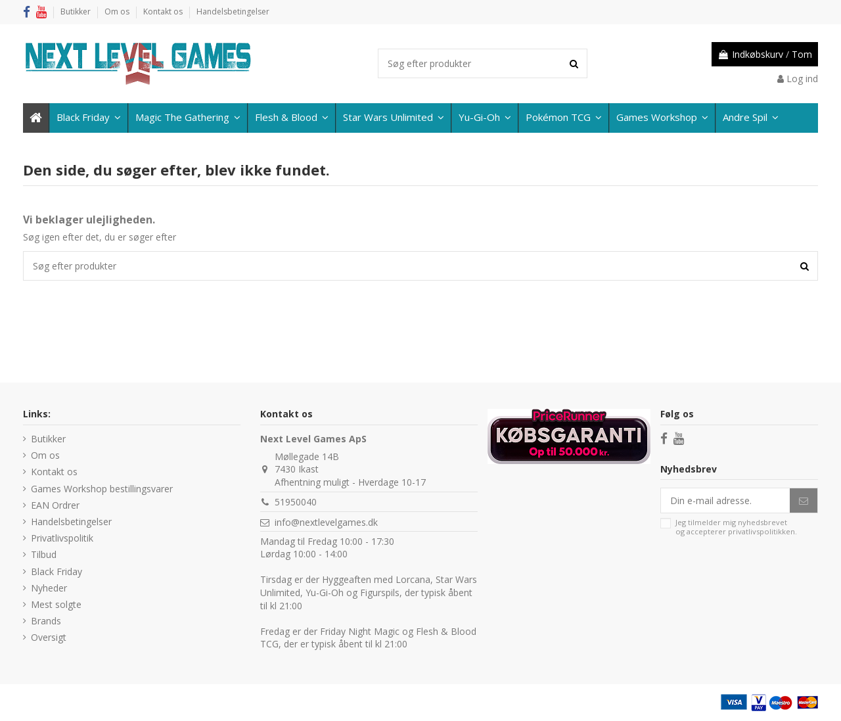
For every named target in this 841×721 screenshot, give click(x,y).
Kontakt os (164, 11)
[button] (750, 118)
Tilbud (44, 554)
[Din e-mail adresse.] (725, 500)
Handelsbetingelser (232, 11)
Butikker (76, 11)
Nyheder (49, 588)
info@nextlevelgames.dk (326, 522)
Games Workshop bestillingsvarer (102, 488)
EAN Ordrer (55, 505)
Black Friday (56, 571)
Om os (117, 11)
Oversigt (48, 637)
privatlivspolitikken (761, 531)
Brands (46, 621)
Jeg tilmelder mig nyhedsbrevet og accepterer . (736, 527)
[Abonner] (803, 500)
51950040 (296, 502)
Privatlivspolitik (62, 538)
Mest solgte (56, 604)
